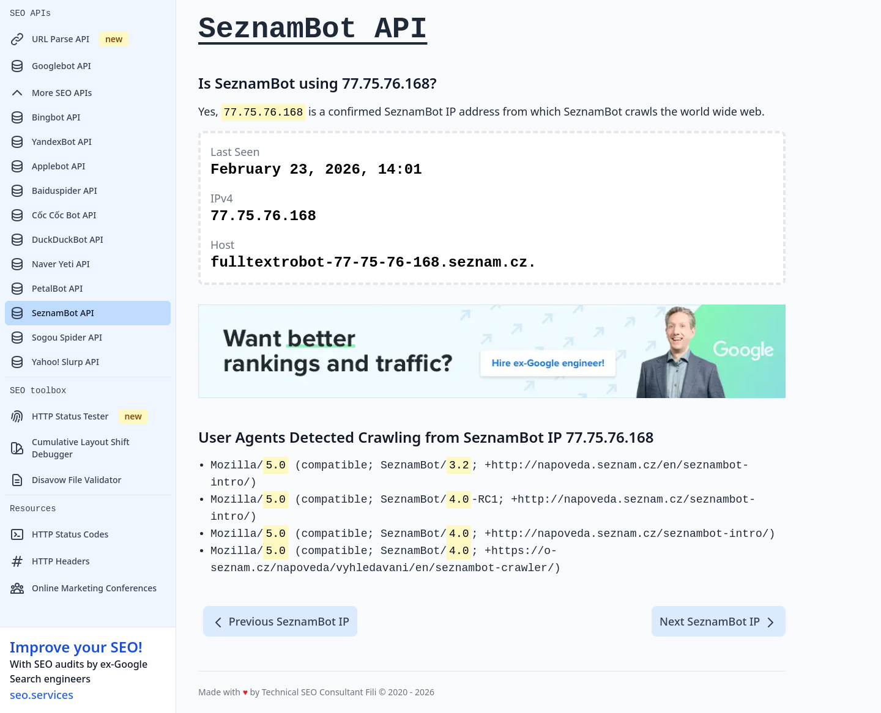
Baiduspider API (53, 190)
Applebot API (47, 166)
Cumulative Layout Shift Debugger (70, 448)
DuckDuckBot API (56, 239)
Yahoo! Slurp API (54, 362)
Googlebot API (50, 66)
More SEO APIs (51, 93)
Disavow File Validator (65, 480)
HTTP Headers (50, 561)
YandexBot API (51, 142)
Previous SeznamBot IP (280, 622)
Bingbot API (45, 117)
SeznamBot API (52, 313)
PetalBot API (46, 288)
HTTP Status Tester (79, 416)
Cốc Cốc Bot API (53, 215)
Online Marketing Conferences (83, 588)
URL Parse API (69, 39)
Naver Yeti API (50, 264)
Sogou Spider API (56, 337)
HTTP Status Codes (59, 534)
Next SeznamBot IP (719, 622)
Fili (370, 692)
